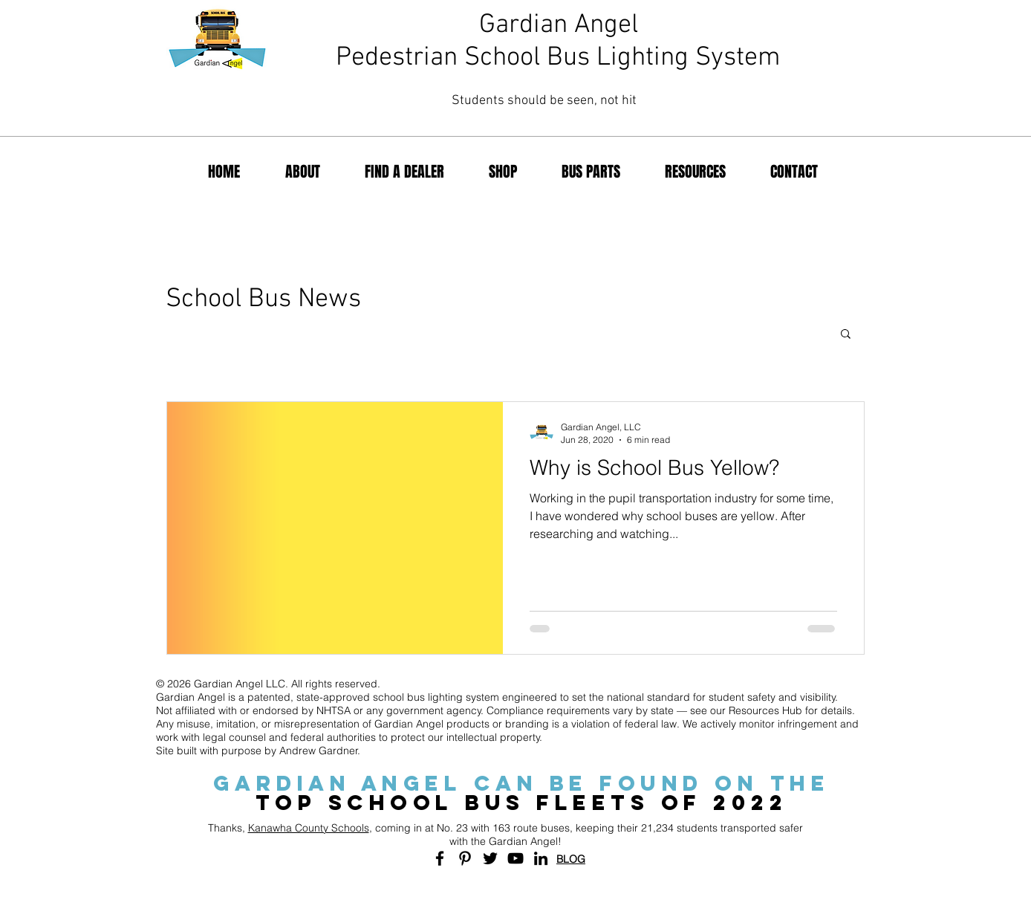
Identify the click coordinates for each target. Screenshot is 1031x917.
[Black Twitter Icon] (490, 858)
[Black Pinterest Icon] (465, 858)
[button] (846, 335)
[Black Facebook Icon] (439, 858)
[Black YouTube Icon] (515, 858)
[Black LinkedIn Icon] (540, 858)
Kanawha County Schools (308, 828)
